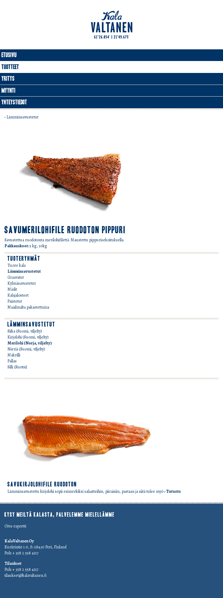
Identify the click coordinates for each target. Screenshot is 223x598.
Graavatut (15, 277)
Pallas (12, 361)
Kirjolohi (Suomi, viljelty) (28, 337)
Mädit (12, 289)
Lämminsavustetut (24, 271)
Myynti (8, 91)
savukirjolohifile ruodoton (42, 484)
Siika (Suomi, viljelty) (24, 331)
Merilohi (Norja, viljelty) (29, 343)
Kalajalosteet (18, 295)
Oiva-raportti (15, 526)
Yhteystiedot (14, 102)
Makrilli (13, 355)
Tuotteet (10, 67)
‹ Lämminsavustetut (21, 117)
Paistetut (14, 301)
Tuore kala (16, 265)
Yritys (8, 79)
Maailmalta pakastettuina (28, 307)
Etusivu (9, 55)
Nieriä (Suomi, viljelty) (26, 349)
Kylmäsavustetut (21, 283)
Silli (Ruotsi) (17, 367)
